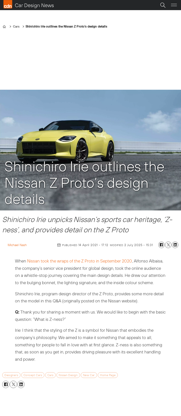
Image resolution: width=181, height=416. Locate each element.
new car (89, 375)
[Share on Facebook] (161, 245)
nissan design (68, 375)
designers (11, 375)
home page (108, 375)
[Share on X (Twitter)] (168, 245)
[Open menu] (174, 5)
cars (50, 375)
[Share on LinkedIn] (175, 245)
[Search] (163, 5)
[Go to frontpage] (28, 4)
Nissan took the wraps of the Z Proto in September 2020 (79, 260)
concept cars (32, 375)
